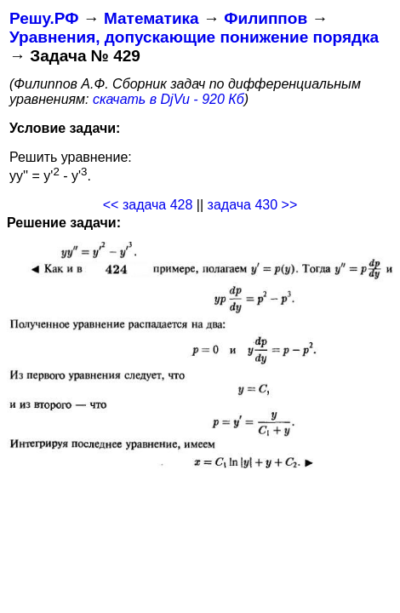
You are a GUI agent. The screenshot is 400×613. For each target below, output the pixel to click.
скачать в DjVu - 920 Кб (168, 99)
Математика (151, 18)
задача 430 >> (253, 205)
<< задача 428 (148, 205)
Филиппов (265, 18)
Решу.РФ (43, 18)
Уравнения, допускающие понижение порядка (194, 37)
